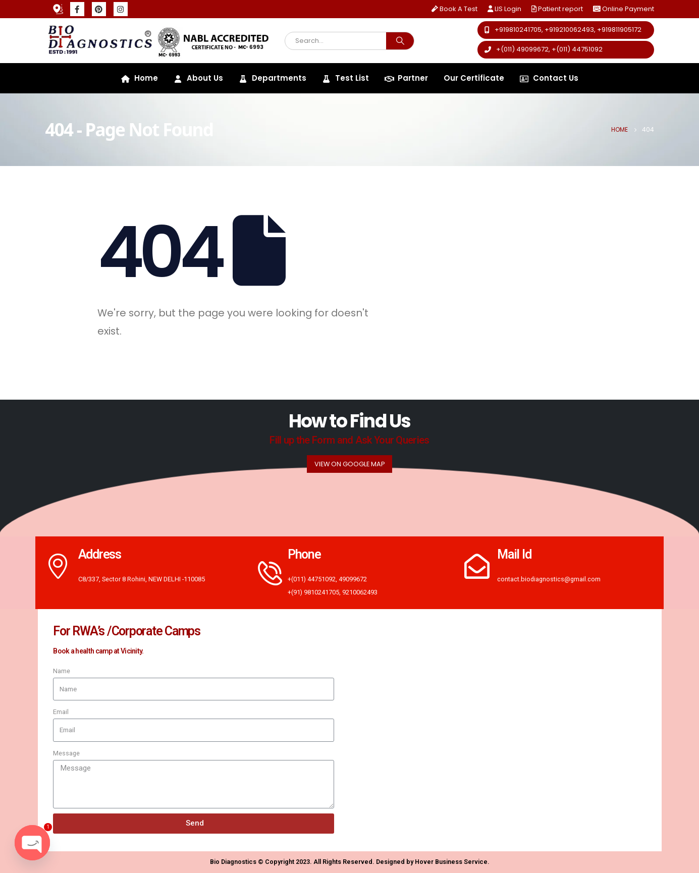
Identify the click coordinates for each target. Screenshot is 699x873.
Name (61, 671)
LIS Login (504, 9)
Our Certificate (474, 78)
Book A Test (454, 9)
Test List (345, 78)
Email (61, 712)
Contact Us (549, 78)
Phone (304, 554)
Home (139, 78)
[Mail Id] (477, 566)
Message (66, 753)
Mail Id (514, 554)
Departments (272, 78)
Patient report (557, 9)
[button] (565, 30)
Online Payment (628, 9)
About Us (198, 78)
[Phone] (267, 572)
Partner (406, 78)
